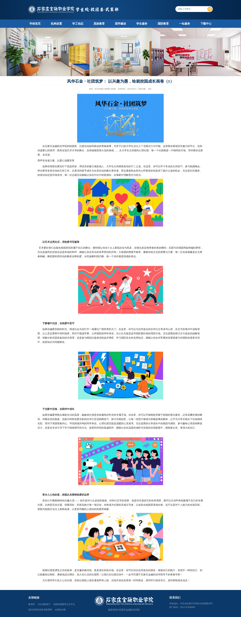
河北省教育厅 (44, 604)
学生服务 (141, 23)
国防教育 (163, 23)
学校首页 (35, 23)
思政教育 (99, 23)
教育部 (31, 604)
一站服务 (184, 23)
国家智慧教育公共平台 (64, 604)
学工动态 (77, 23)
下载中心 (205, 23)
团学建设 (120, 23)
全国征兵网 (60, 610)
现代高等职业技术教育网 (40, 610)
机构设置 (56, 23)
